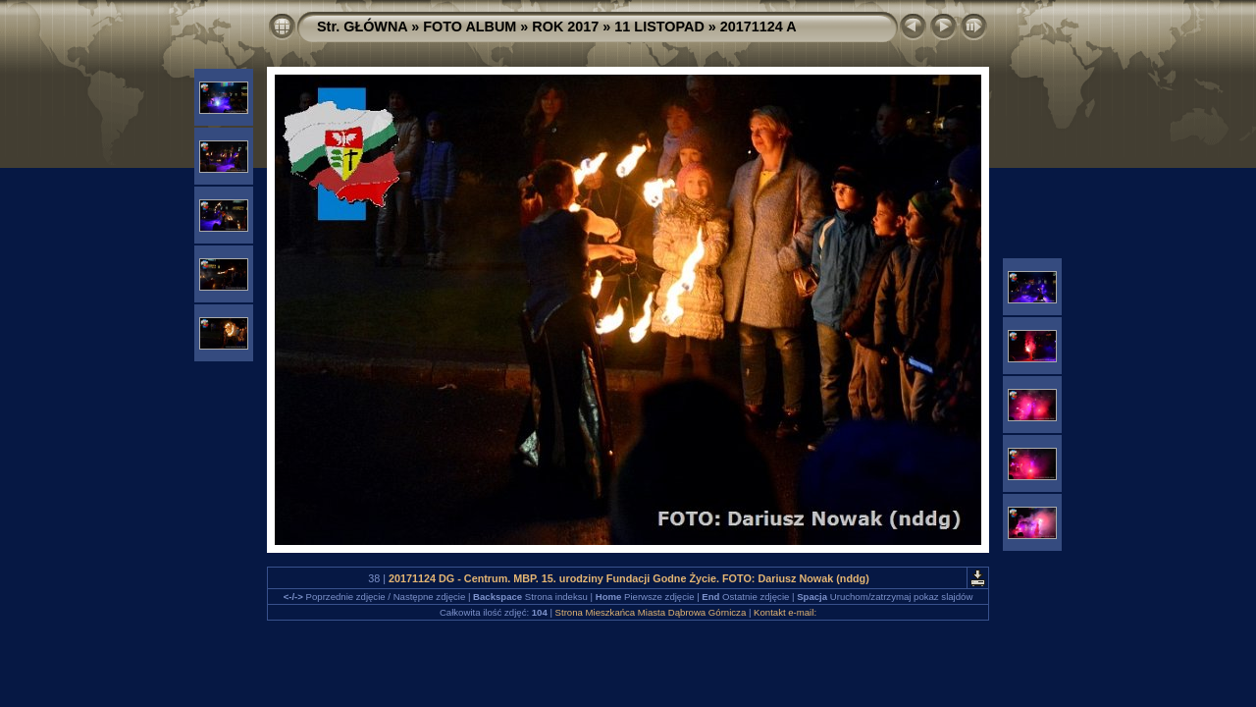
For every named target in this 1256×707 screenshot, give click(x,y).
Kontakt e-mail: (785, 612)
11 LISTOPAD (659, 26)
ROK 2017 (565, 26)
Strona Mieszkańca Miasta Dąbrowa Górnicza (651, 612)
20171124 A (758, 26)
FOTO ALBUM (469, 26)
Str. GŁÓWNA (362, 26)
